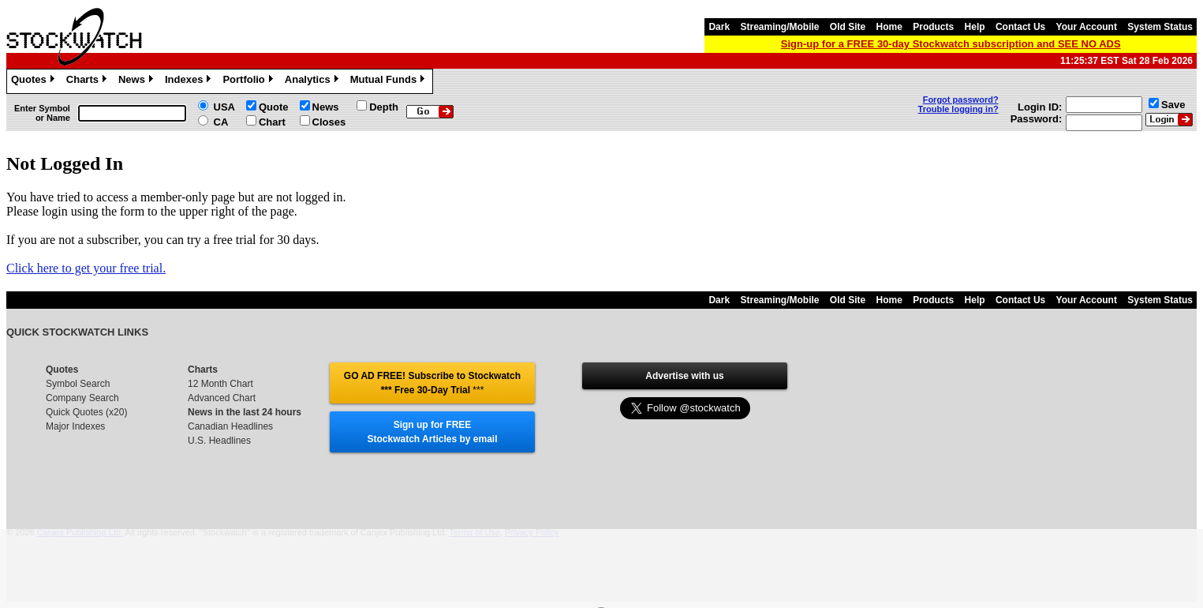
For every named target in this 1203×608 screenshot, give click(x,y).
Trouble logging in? (958, 109)
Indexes (190, 81)
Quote (274, 107)
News (137, 81)
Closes (329, 122)
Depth (383, 107)
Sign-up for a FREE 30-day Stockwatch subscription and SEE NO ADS (951, 44)
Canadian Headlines (230, 426)
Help (975, 26)
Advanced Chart (222, 397)
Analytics (313, 81)
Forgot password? (961, 99)
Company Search (82, 397)
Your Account (1086, 26)
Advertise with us (684, 375)
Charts (88, 81)
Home (889, 26)
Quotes (34, 81)
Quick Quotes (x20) (86, 412)
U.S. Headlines (219, 440)
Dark (719, 26)
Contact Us (1020, 26)
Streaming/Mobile (779, 26)
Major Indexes (75, 426)
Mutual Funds (389, 81)
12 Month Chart (220, 383)
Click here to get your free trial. (86, 268)
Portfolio (249, 81)
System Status (1160, 26)
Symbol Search (78, 383)
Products (933, 26)
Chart (272, 122)
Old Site (847, 26)
